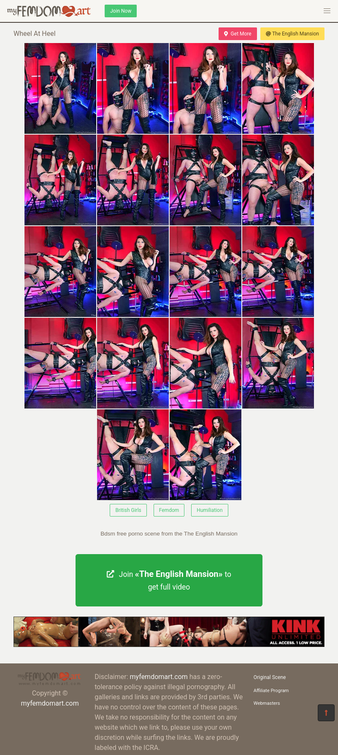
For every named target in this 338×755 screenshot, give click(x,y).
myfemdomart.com (49, 703)
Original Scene (270, 677)
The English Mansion (292, 34)
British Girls (128, 510)
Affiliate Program (271, 690)
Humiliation (209, 510)
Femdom (169, 510)
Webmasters (267, 703)
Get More (237, 34)
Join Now (120, 11)
